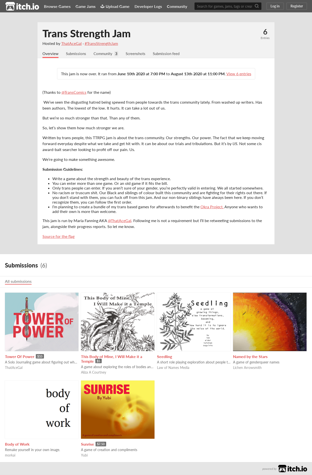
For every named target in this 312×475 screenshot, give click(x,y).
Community (177, 6)
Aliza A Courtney (93, 372)
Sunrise (87, 444)
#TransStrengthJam (101, 43)
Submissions (77, 53)
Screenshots (139, 53)
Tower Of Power (19, 356)
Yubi (84, 455)
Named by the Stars (250, 356)
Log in (275, 6)
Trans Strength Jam (86, 33)
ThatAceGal (71, 43)
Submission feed (172, 53)
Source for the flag (58, 236)
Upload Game (115, 6)
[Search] (256, 6)
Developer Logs (148, 6)
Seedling (164, 356)
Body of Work (17, 444)
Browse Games (57, 6)
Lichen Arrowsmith (247, 368)
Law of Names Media (173, 368)
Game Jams (86, 6)
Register (297, 6)
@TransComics (73, 92)
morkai (10, 455)
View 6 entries (238, 74)
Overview (50, 53)
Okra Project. (212, 207)
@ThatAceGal (119, 220)
